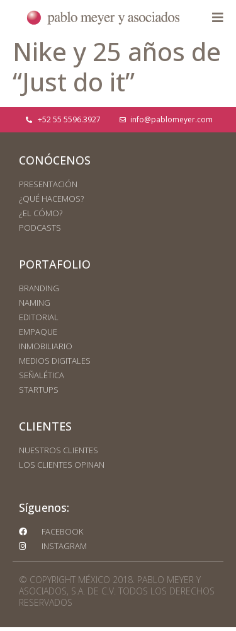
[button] (217, 18)
